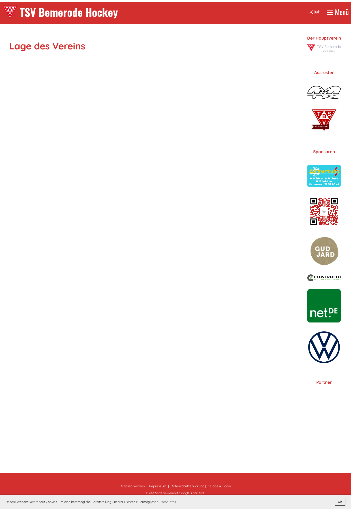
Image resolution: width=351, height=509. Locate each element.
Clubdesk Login (219, 486)
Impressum (157, 486)
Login (314, 12)
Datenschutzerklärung (187, 486)
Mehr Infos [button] (168, 502)
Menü (338, 12)
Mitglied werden (133, 486)
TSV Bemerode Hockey (69, 11)
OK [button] (340, 502)
